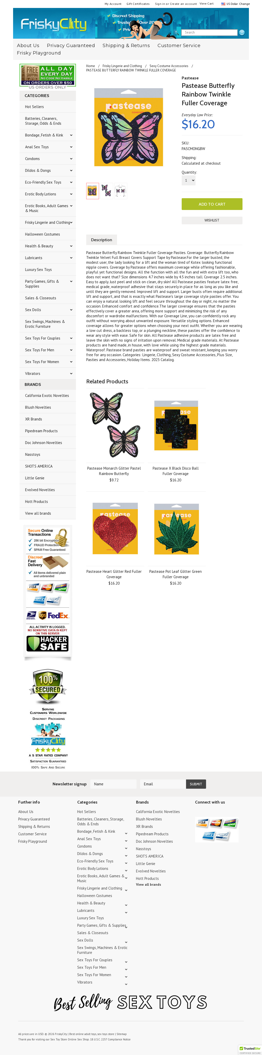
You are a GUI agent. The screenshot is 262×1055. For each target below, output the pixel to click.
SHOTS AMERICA (39, 466)
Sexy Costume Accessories (169, 66)
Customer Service (179, 45)
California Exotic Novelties (47, 395)
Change (244, 4)
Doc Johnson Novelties (43, 442)
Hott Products (36, 501)
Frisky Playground (39, 53)
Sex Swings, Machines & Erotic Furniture (45, 324)
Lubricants (33, 257)
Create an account (183, 4)
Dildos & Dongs (38, 170)
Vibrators (32, 373)
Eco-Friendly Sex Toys (43, 182)
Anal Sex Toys (37, 146)
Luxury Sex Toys (38, 269)
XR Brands (33, 419)
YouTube (207, 812)
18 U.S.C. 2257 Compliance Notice (110, 1039)
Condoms (32, 158)
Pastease (190, 78)
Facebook (225, 812)
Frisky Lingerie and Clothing (47, 222)
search (242, 32)
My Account (113, 4)
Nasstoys (32, 454)
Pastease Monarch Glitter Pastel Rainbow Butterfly (114, 471)
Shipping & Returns (126, 45)
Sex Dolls (33, 309)
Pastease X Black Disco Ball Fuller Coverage (176, 471)
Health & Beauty (39, 246)
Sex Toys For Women (42, 361)
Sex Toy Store (58, 1039)
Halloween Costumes (42, 234)
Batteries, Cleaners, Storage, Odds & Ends (43, 121)
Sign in (160, 4)
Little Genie (34, 478)
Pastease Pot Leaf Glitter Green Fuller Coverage (175, 574)
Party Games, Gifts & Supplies (42, 284)
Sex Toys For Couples (42, 338)
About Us (25, 811)
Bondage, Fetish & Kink (44, 135)
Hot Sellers (34, 106)
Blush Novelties (38, 407)
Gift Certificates (138, 4)
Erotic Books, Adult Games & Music (46, 208)
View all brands (38, 513)
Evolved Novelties (40, 489)
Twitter (198, 812)
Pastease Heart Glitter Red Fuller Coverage (114, 574)
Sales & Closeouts (40, 298)
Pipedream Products (41, 430)
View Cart (207, 3)
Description (101, 239)
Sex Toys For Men (39, 349)
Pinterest (216, 812)
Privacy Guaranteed (71, 45)
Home (90, 66)
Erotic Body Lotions (40, 194)
